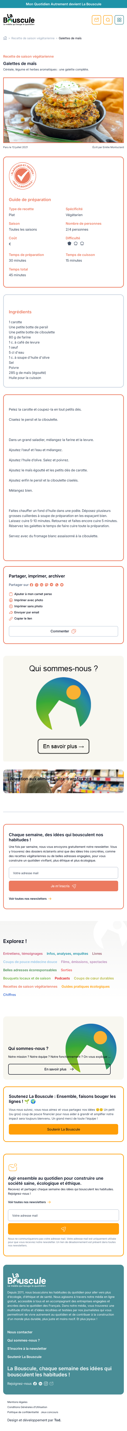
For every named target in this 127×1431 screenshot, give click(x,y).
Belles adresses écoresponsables (30, 970)
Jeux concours (49, 1412)
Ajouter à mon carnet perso (33, 594)
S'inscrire (96, 19)
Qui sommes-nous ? (23, 1340)
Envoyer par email (26, 612)
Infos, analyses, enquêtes (67, 953)
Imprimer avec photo (28, 600)
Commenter (60, 631)
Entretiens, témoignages (23, 953)
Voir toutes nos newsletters (28, 898)
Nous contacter (19, 1332)
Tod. (57, 1420)
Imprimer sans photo (28, 606)
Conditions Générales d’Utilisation (27, 1407)
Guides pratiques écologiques (85, 986)
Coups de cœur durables (94, 978)
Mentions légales (17, 1402)
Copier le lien (23, 618)
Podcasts (62, 978)
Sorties (66, 970)
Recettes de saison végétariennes (30, 986)
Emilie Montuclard (113, 147)
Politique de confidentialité (23, 1412)
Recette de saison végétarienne (33, 38)
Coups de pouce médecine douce (30, 962)
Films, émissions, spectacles (84, 962)
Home (5, 38)
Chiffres (9, 995)
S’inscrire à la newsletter (27, 1348)
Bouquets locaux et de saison (27, 978)
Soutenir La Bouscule (63, 1129)
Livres (97, 953)
